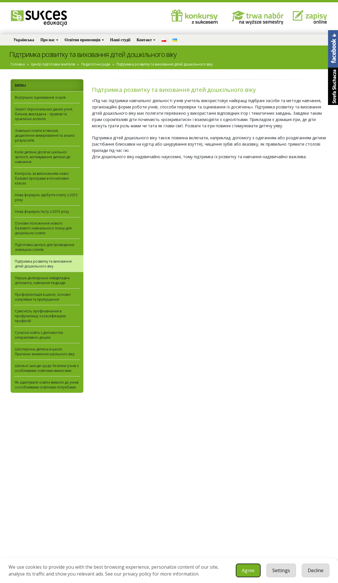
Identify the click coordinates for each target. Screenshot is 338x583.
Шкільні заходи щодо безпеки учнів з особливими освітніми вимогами (47, 368)
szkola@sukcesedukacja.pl (38, 536)
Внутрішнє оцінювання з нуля (40, 97)
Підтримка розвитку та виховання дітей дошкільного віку (43, 264)
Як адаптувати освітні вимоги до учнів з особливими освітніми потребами (46, 385)
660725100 (47, 527)
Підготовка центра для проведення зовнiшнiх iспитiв (44, 247)
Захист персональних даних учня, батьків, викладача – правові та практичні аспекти (44, 114)
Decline (315, 570)
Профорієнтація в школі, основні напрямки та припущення (43, 297)
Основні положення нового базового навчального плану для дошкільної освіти (43, 228)
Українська (23, 40)
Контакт (144, 40)
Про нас (47, 40)
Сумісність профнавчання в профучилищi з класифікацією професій (40, 316)
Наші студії (120, 40)
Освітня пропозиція (82, 40)
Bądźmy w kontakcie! (38, 491)
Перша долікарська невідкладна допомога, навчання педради (42, 280)
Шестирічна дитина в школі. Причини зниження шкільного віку (45, 351)
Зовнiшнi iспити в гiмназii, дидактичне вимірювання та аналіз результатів (45, 135)
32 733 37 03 (26, 527)
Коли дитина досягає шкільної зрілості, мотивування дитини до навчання (43, 157)
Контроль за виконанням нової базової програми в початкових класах (42, 178)
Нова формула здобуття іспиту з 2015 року (46, 197)
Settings (281, 570)
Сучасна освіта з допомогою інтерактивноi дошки (39, 335)
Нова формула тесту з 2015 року (42, 211)
